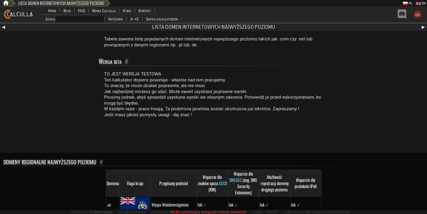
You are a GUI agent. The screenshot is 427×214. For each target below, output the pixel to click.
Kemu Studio (102, 212)
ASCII (223, 183)
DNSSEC (236, 180)
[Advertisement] (213, 136)
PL (407, 3)
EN (421, 3)
